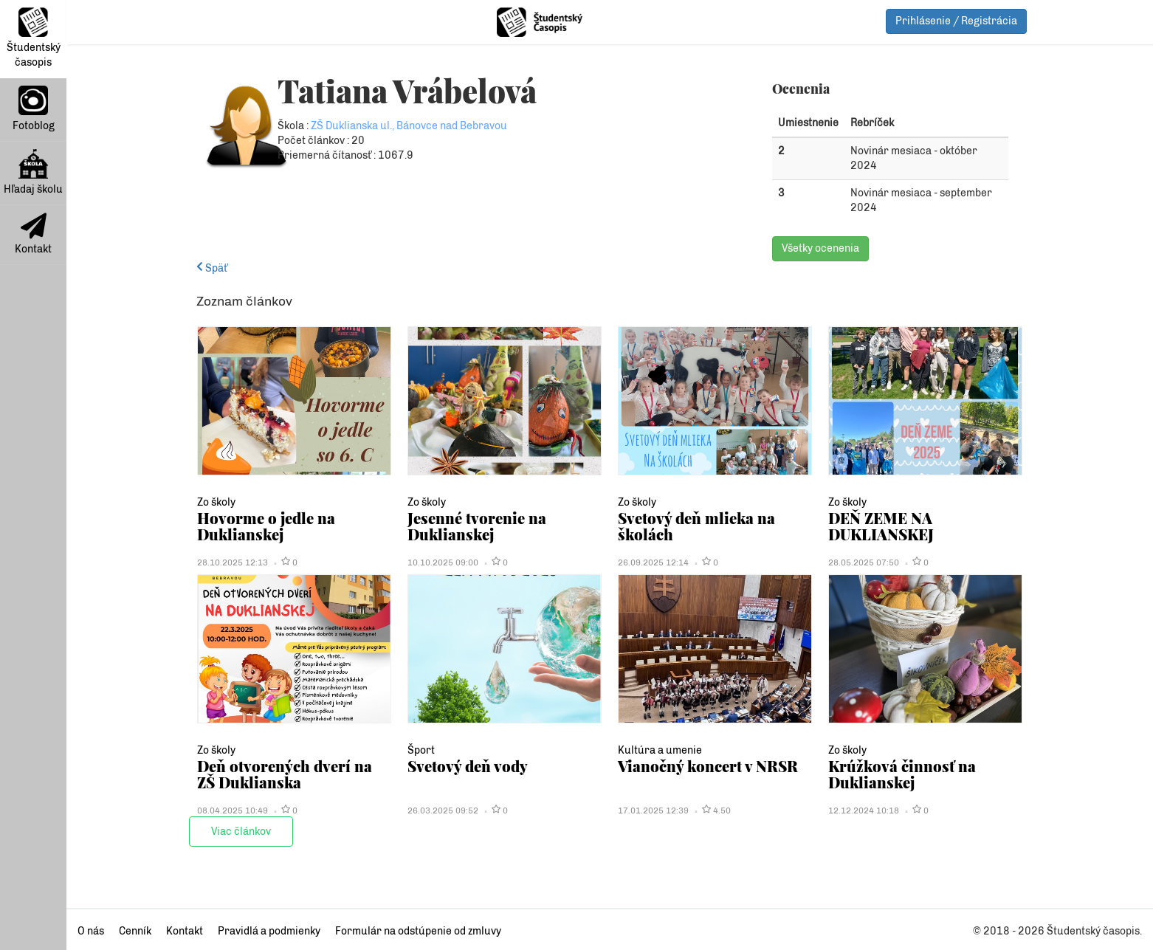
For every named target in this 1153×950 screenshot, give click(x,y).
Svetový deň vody (467, 766)
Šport (421, 750)
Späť (211, 268)
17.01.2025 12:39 (653, 810)
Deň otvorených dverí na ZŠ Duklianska (284, 774)
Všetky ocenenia (820, 248)
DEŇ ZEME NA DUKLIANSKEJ (881, 526)
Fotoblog (34, 109)
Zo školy (216, 502)
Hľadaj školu (33, 172)
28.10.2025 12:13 (232, 562)
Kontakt (33, 234)
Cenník (135, 931)
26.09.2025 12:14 (653, 562)
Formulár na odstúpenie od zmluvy (418, 931)
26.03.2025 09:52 (442, 810)
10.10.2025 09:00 (442, 562)
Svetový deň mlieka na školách (696, 526)
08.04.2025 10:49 (232, 810)
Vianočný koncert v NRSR (708, 766)
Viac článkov (241, 831)
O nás (91, 931)
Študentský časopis (34, 38)
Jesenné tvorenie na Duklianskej (476, 526)
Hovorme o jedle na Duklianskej (266, 526)
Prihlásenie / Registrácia (956, 21)
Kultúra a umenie (660, 750)
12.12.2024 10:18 (863, 810)
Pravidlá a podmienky (269, 931)
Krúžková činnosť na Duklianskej (902, 774)
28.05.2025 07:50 (863, 562)
